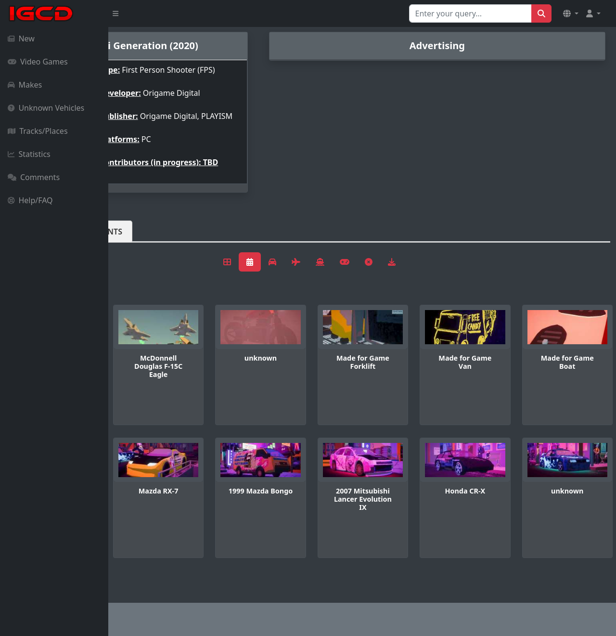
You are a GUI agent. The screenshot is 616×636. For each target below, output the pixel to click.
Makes (25, 84)
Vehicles (143, 254)
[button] (570, 13)
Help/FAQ (30, 200)
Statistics (29, 154)
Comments (34, 177)
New (21, 38)
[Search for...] (470, 13)
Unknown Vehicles (46, 108)
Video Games (38, 61)
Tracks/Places (38, 131)
